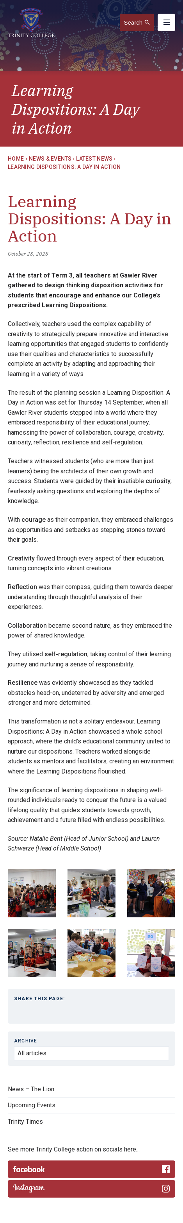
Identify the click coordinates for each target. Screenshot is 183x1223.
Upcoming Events (31, 1105)
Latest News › (95, 159)
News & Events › (52, 159)
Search (133, 22)
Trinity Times (25, 1121)
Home (16, 159)
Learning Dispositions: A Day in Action (64, 167)
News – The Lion (31, 1089)
